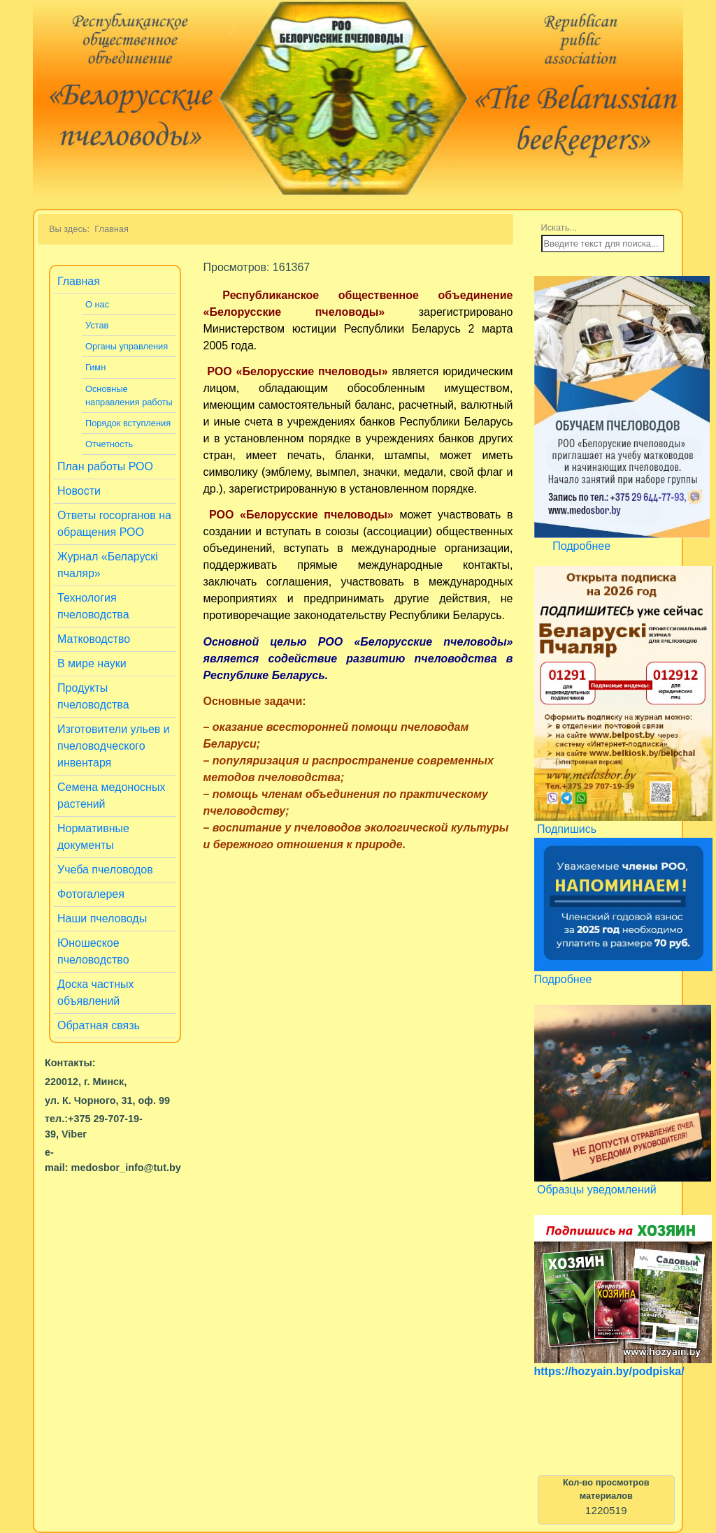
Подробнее (581, 546)
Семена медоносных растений (111, 795)
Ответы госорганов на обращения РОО (114, 523)
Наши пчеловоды (102, 918)
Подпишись (566, 829)
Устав (96, 325)
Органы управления (126, 346)
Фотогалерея (90, 894)
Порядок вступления (128, 423)
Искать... (559, 227)
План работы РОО (105, 466)
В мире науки (92, 663)
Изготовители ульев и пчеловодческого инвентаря (113, 746)
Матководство (93, 639)
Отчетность (109, 444)
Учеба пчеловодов (105, 870)
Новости (79, 491)
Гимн (95, 367)
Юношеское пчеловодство (93, 951)
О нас (97, 304)
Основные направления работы (129, 395)
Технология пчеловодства (93, 606)
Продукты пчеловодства (93, 696)
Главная (78, 281)
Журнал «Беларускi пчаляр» (107, 565)
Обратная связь (98, 1025)
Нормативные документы (93, 836)
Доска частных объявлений (95, 992)
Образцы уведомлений (597, 1190)
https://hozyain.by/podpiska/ (609, 1371)
